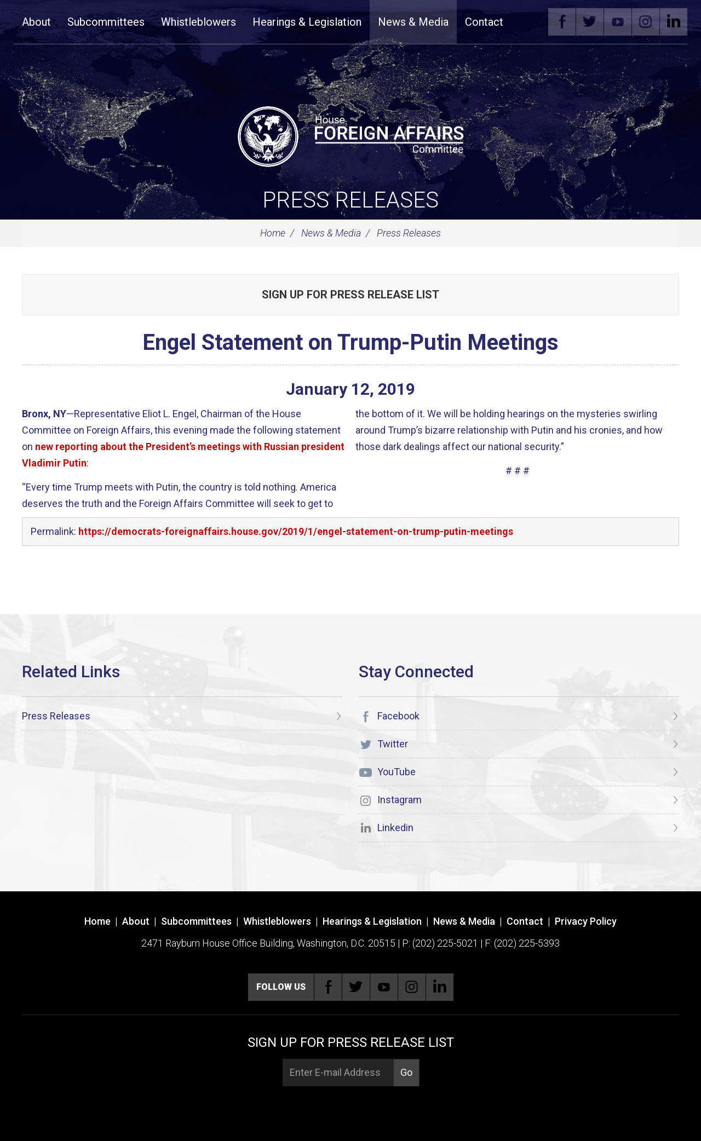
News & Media (413, 21)
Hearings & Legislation (306, 21)
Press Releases (350, 200)
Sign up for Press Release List (350, 294)
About (36, 21)
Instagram (645, 22)
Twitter (590, 22)
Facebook (562, 22)
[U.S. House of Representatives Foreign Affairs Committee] (350, 134)
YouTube (617, 22)
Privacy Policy (586, 921)
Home (272, 233)
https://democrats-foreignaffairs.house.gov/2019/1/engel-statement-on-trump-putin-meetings (295, 531)
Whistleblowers (198, 21)
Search (528, 22)
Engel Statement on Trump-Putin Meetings (350, 342)
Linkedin (673, 22)
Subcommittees (106, 21)
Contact (484, 21)
